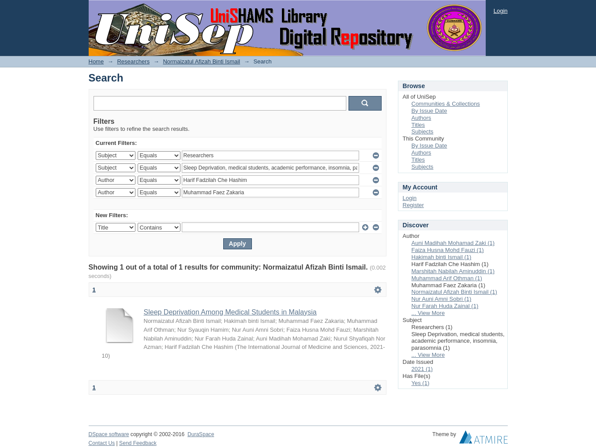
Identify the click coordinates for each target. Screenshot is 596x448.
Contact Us (102, 443)
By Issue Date (429, 110)
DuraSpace (200, 434)
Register (413, 205)
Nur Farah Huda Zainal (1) (445, 306)
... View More (428, 313)
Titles (418, 125)
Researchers (133, 61)
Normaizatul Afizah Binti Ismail (201, 61)
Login (501, 10)
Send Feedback (138, 443)
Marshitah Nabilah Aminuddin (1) (453, 271)
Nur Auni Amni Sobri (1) (442, 299)
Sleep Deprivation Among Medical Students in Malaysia (230, 312)
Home (96, 61)
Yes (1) (421, 383)
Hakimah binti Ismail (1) (442, 257)
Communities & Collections (446, 103)
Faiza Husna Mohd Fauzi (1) (448, 250)
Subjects (423, 131)
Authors (421, 118)
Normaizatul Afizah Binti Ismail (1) (454, 292)
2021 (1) (422, 369)
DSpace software (109, 434)
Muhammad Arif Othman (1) (447, 278)
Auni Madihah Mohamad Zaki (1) (453, 243)
